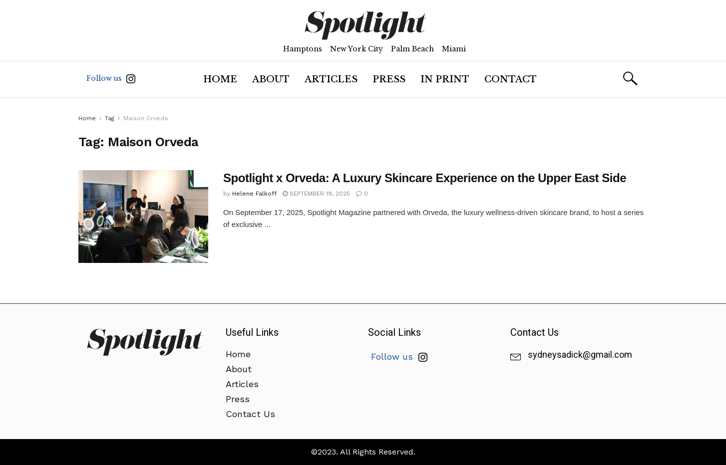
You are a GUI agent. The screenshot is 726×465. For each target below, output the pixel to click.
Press (388, 79)
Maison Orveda (145, 118)
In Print (444, 79)
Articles (331, 79)
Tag (109, 118)
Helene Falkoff (254, 193)
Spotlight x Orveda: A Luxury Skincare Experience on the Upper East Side (424, 178)
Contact (510, 79)
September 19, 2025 (316, 193)
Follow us (110, 78)
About (271, 79)
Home (220, 79)
